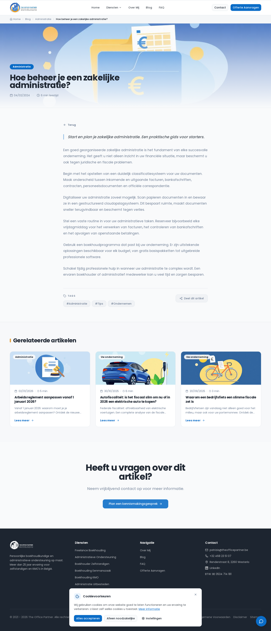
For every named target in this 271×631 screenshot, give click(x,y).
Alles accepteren (88, 618)
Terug (69, 125)
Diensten (114, 7)
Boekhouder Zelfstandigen (92, 564)
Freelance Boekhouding (90, 550)
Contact (220, 7)
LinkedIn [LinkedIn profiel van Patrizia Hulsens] (212, 568)
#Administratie (76, 304)
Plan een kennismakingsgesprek (135, 509)
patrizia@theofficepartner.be (226, 550)
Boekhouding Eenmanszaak (93, 571)
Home (95, 7)
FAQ (161, 7)
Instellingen (152, 618)
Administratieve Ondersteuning (95, 557)
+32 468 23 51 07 (218, 556)
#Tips (99, 304)
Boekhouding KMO (87, 577)
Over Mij (133, 7)
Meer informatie (149, 609)
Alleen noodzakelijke (121, 618)
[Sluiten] (195, 594)
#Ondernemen (121, 304)
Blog (149, 7)
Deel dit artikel (192, 298)
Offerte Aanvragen (246, 7)
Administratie (43, 19)
